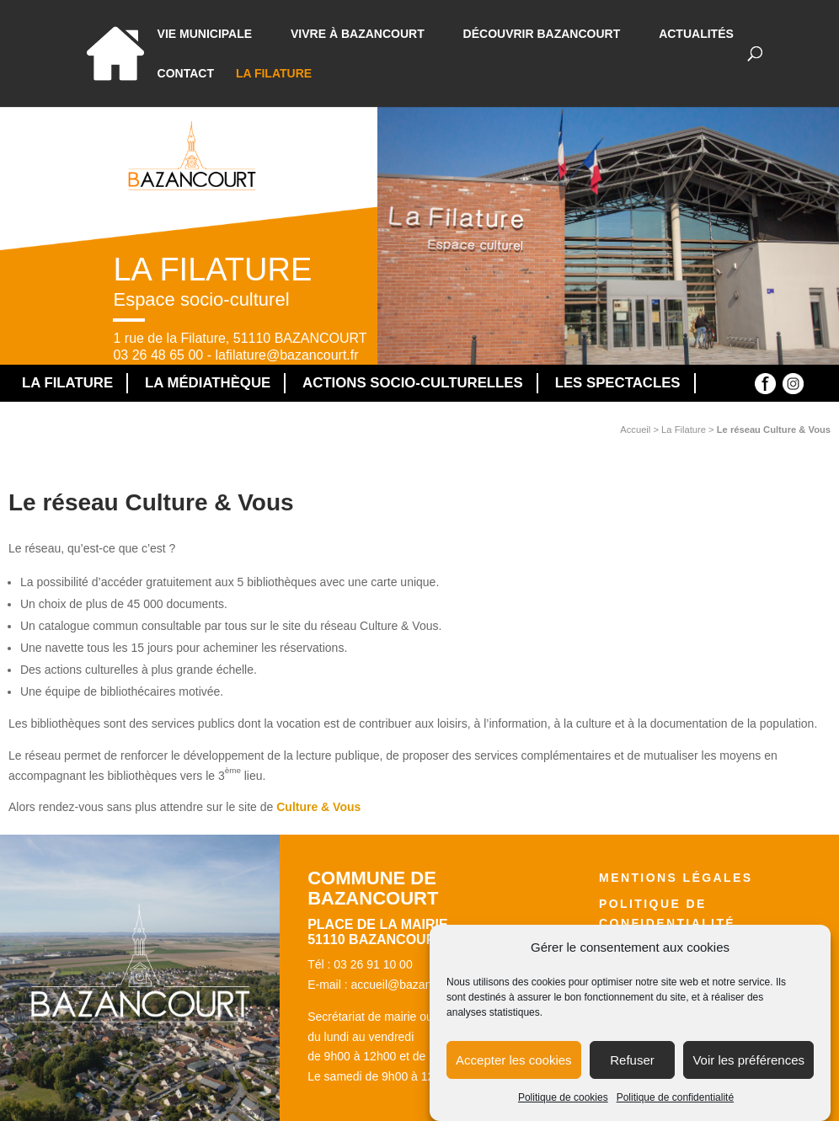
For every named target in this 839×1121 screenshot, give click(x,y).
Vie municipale (205, 34)
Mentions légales (675, 877)
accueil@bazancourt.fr (409, 984)
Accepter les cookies (514, 1069)
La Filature (274, 73)
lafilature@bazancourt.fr (286, 355)
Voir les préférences (748, 1069)
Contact (186, 73)
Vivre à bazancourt (358, 34)
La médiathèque (207, 383)
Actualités (696, 34)
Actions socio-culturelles (412, 383)
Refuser (632, 1069)
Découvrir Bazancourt (542, 34)
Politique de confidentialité (675, 1107)
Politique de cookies (563, 1107)
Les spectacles (618, 383)
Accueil (635, 429)
